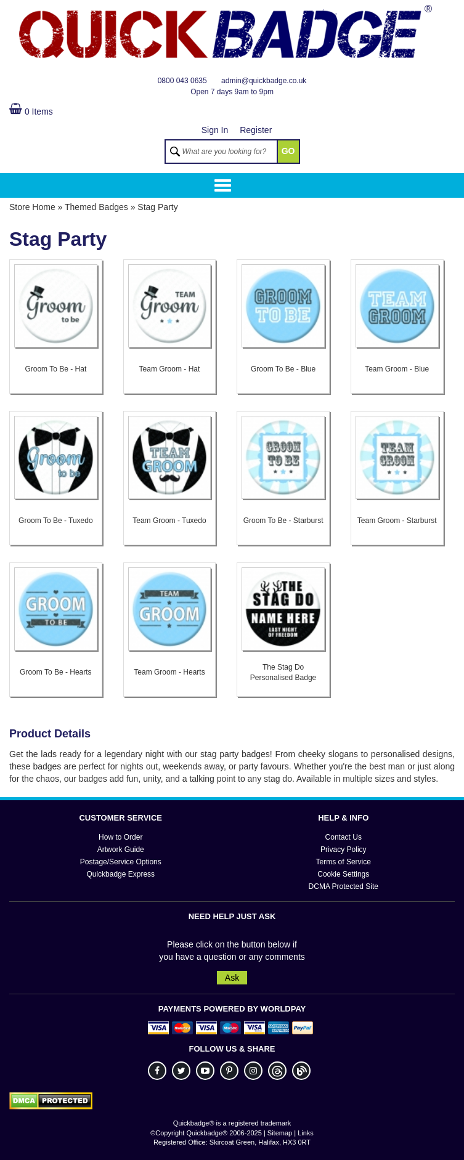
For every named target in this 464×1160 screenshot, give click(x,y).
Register (256, 130)
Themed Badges (96, 207)
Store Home (32, 207)
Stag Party (157, 207)
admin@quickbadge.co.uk (263, 80)
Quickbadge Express (120, 874)
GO (288, 151)
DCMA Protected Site (343, 886)
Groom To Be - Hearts (55, 672)
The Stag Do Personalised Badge (283, 671)
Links (306, 1133)
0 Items (31, 111)
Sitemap (279, 1133)
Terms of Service (343, 862)
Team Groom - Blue (397, 369)
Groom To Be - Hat (55, 369)
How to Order (120, 837)
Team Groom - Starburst (397, 520)
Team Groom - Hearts (169, 672)
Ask (232, 978)
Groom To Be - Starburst (283, 520)
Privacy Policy (343, 849)
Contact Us (343, 837)
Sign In (215, 130)
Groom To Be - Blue (283, 369)
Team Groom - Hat (169, 369)
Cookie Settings (343, 874)
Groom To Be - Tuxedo (55, 520)
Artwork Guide (120, 849)
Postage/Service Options (120, 862)
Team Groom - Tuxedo (169, 520)
